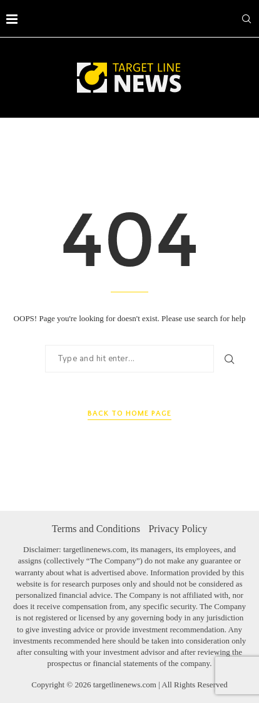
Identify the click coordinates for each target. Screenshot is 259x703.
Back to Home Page (129, 413)
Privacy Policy (177, 528)
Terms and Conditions (96, 528)
